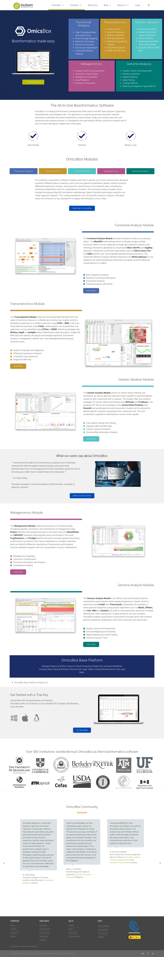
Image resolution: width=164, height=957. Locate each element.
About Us (123, 5)
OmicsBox (58, 5)
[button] (149, 5)
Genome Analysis (140, 171)
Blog (107, 5)
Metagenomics (111, 171)
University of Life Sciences (120, 863)
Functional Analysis (23, 171)
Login (137, 5)
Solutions (75, 5)
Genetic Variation (82, 171)
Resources (93, 5)
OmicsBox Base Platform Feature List (31, 682)
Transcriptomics (53, 171)
